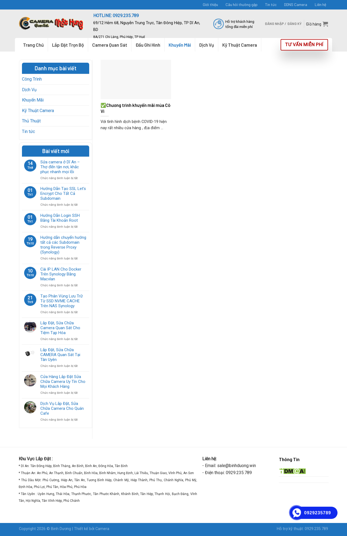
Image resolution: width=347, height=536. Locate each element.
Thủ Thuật (31, 120)
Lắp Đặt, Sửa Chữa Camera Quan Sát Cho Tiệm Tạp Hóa (60, 328)
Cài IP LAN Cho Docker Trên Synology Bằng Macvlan (60, 274)
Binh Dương (61, 529)
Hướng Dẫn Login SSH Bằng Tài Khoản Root (60, 218)
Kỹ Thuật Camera (38, 110)
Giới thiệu (210, 4)
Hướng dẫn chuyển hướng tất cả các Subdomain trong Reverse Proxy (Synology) (63, 245)
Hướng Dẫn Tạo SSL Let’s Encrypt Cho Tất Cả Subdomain (63, 193)
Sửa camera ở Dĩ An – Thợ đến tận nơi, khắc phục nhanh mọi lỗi (60, 167)
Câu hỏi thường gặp (242, 4)
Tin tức (271, 4)
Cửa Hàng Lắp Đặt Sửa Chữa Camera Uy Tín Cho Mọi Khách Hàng (62, 381)
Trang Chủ (33, 44)
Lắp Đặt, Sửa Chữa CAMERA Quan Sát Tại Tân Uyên (60, 354)
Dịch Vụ (29, 89)
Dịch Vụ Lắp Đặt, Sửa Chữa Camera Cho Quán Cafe (62, 408)
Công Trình (32, 79)
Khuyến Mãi (33, 100)
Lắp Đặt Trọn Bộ (68, 44)
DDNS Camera (295, 4)
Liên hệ (320, 4)
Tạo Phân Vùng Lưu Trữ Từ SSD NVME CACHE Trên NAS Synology (61, 301)
